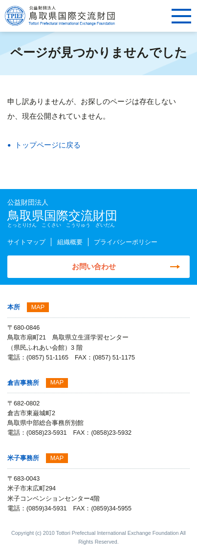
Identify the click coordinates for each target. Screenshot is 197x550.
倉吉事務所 (23, 383)
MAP (37, 307)
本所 (13, 307)
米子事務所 (23, 458)
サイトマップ (26, 242)
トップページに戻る (48, 145)
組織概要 (70, 242)
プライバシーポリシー (125, 242)
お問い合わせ (94, 266)
